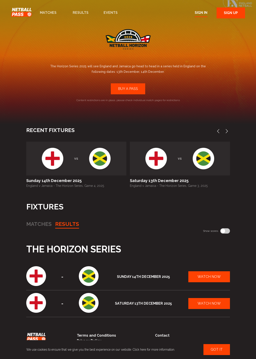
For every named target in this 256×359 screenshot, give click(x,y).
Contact (162, 335)
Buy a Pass (128, 89)
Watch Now (209, 277)
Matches (48, 13)
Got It (217, 349)
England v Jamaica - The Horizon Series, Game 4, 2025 (65, 186)
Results (80, 13)
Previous (219, 131)
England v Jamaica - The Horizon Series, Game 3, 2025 (169, 186)
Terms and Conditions (96, 335)
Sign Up (231, 13)
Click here (139, 349)
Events (111, 13)
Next (228, 131)
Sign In (201, 13)
